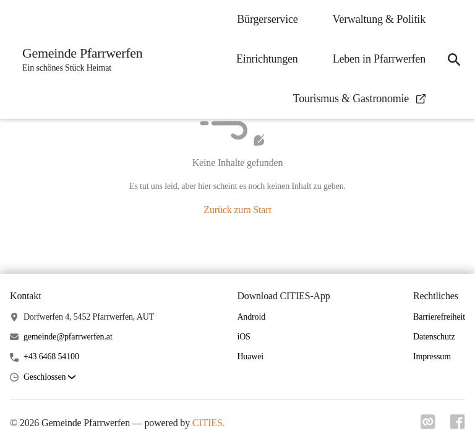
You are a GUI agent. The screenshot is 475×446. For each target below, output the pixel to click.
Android (251, 316)
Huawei (250, 356)
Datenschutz (434, 336)
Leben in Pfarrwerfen (379, 59)
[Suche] (454, 59)
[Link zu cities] (428, 421)
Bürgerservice (267, 19)
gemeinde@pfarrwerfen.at (68, 336)
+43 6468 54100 (51, 356)
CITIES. (208, 423)
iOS (243, 336)
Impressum (432, 356)
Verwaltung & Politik (379, 19)
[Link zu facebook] (457, 421)
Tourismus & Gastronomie (359, 98)
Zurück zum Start (237, 209)
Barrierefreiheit (439, 316)
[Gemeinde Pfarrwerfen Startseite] (78, 59)
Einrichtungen (267, 59)
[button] (49, 377)
